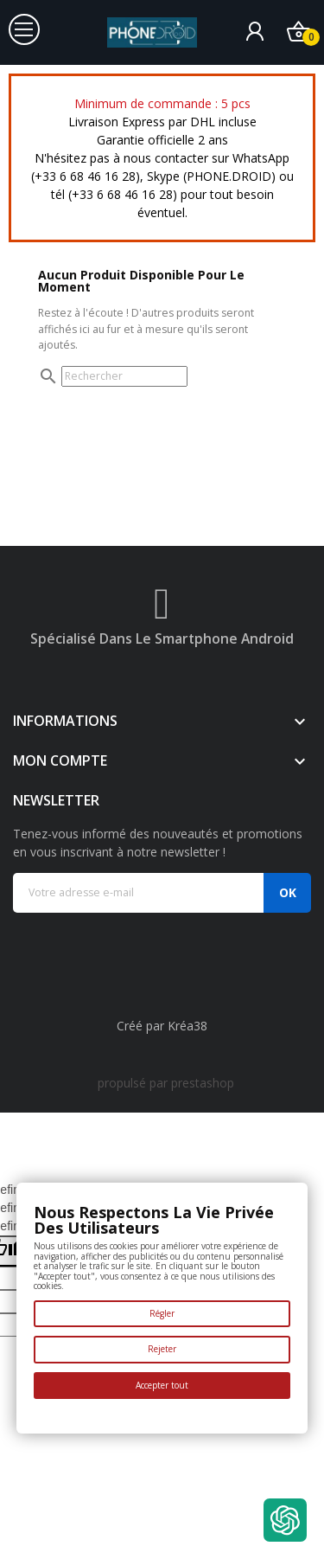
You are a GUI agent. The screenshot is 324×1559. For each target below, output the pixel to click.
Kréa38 (187, 1025)
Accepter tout (162, 1385)
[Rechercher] (124, 376)
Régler (162, 1313)
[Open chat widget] (285, 1520)
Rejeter (162, 1349)
